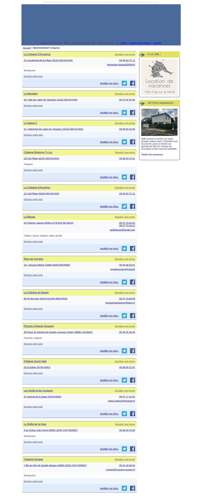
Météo (124, 42)
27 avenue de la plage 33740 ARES (42, 396)
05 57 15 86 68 (127, 298)
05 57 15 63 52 (127, 223)
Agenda (157, 42)
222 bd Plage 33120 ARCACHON (41, 158)
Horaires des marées (140, 42)
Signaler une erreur (125, 54)
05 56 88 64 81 (127, 265)
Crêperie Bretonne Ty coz (38, 152)
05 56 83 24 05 (127, 129)
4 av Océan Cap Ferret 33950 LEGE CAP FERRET (51, 430)
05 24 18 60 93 (127, 465)
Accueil (27, 48)
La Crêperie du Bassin (36, 292)
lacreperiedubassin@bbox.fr (120, 302)
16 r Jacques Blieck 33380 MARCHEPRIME (47, 265)
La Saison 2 (30, 123)
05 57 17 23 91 (127, 396)
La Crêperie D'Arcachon (37, 54)
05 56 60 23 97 (127, 367)
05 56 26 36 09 (127, 332)
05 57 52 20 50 (127, 99)
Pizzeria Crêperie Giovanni (39, 326)
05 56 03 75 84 (127, 430)
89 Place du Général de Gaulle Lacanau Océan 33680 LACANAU (58, 332)
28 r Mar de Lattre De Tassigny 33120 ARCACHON (50, 99)
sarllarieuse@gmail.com (122, 229)
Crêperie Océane (33, 459)
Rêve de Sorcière (33, 259)
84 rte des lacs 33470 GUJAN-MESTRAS (45, 298)
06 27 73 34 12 (127, 225)
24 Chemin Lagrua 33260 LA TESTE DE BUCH (49, 223)
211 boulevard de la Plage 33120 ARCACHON (48, 60)
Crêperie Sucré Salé (35, 361)
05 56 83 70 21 (127, 158)
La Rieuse (29, 217)
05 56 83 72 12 (127, 60)
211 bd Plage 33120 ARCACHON (41, 193)
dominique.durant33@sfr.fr (121, 64)
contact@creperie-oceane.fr (120, 469)
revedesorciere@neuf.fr (122, 269)
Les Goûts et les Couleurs (38, 390)
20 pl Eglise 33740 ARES (37, 367)
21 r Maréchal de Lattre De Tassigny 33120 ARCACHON (53, 129)
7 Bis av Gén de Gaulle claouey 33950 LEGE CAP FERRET (55, 465)
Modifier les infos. (109, 83)
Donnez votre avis (33, 76)
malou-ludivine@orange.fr (121, 401)
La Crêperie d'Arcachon (37, 187)
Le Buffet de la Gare (35, 424)
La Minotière (31, 93)
